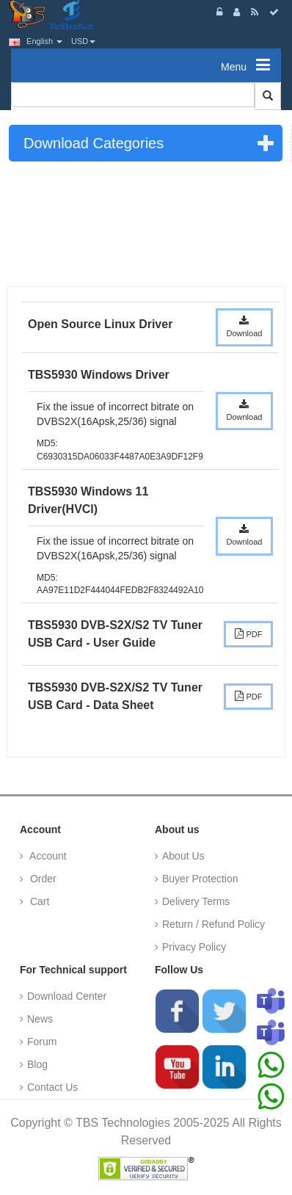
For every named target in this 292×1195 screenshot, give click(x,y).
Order (41, 879)
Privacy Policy (194, 947)
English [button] (35, 41)
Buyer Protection (200, 879)
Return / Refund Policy (213, 924)
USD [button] (83, 41)
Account (47, 856)
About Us (183, 856)
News (40, 1019)
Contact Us (52, 1087)
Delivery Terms (196, 901)
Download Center (66, 996)
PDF (248, 633)
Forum (41, 1041)
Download (245, 327)
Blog (37, 1064)
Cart (38, 901)
